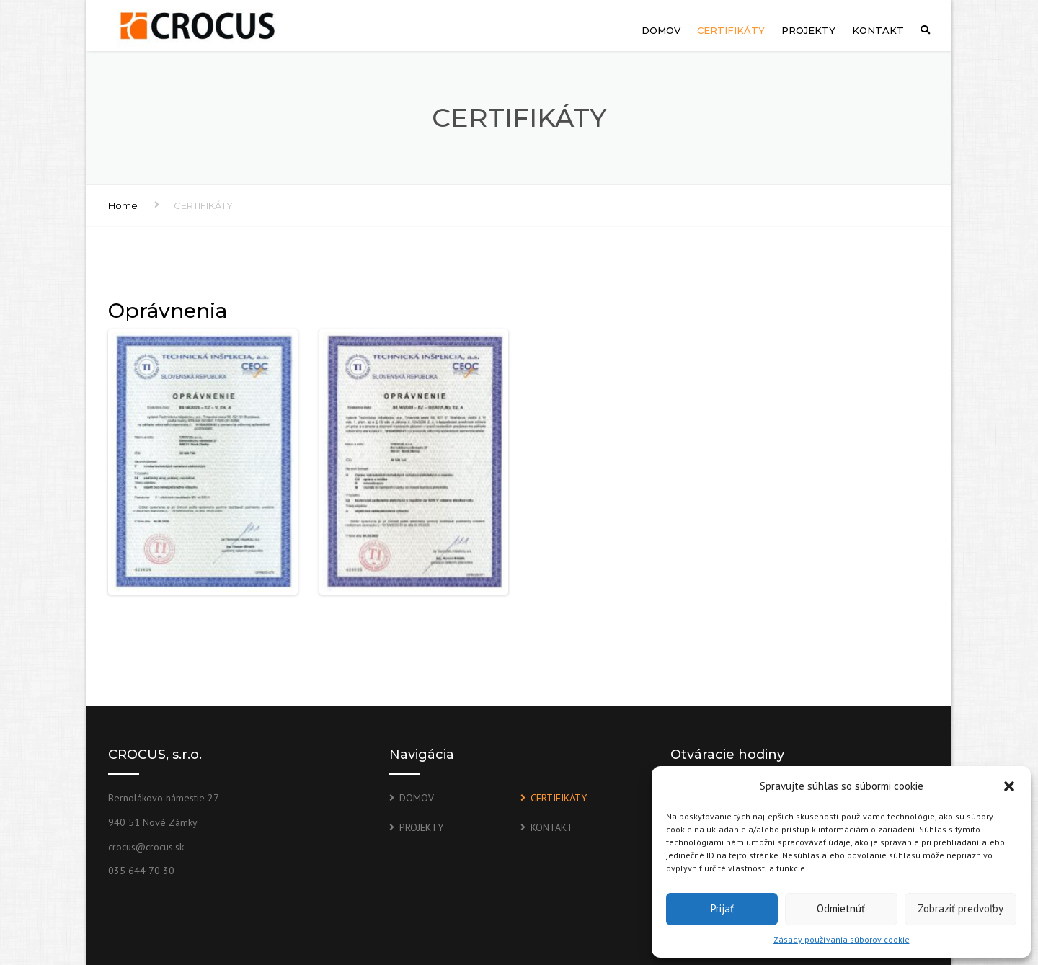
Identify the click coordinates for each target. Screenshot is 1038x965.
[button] (1009, 786)
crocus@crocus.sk (146, 846)
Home (123, 205)
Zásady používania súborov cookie (841, 939)
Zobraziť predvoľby (960, 908)
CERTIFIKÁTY (731, 30)
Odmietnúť (841, 908)
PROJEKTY (808, 30)
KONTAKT (878, 30)
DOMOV (661, 30)
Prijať (722, 908)
